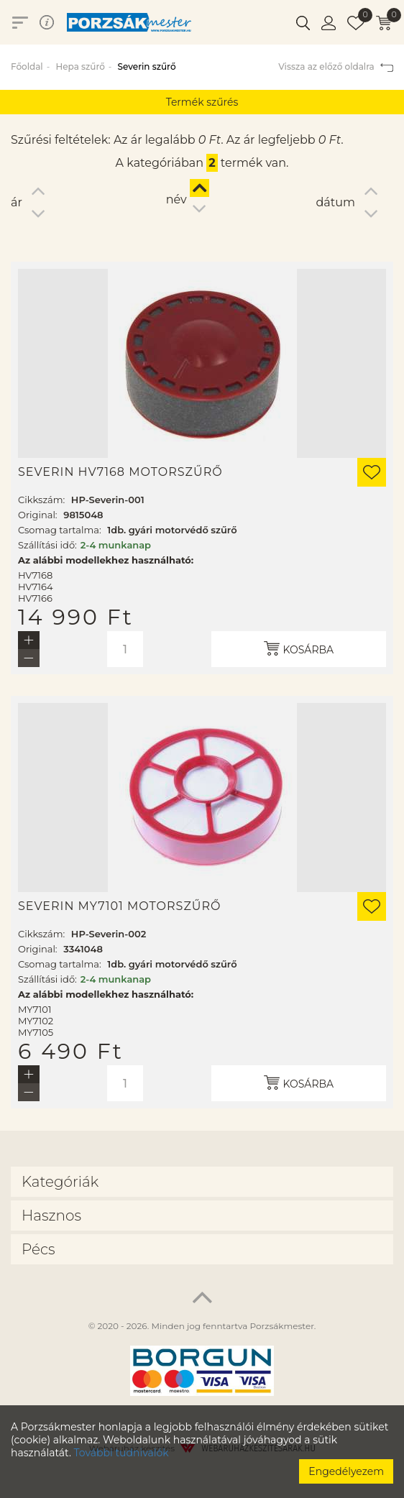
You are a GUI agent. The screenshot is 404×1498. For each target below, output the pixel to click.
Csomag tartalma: (59, 530)
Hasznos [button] (51, 1215)
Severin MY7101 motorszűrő (119, 906)
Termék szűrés (202, 102)
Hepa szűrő (79, 66)
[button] (303, 22)
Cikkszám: (41, 499)
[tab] (202, 1182)
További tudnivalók (121, 1452)
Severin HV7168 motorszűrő (120, 472)
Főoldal (27, 66)
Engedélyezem (346, 1471)
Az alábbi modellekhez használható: (105, 560)
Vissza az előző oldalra (335, 66)
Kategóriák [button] (60, 1181)
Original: (38, 514)
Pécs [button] (38, 1249)
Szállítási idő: (47, 545)
